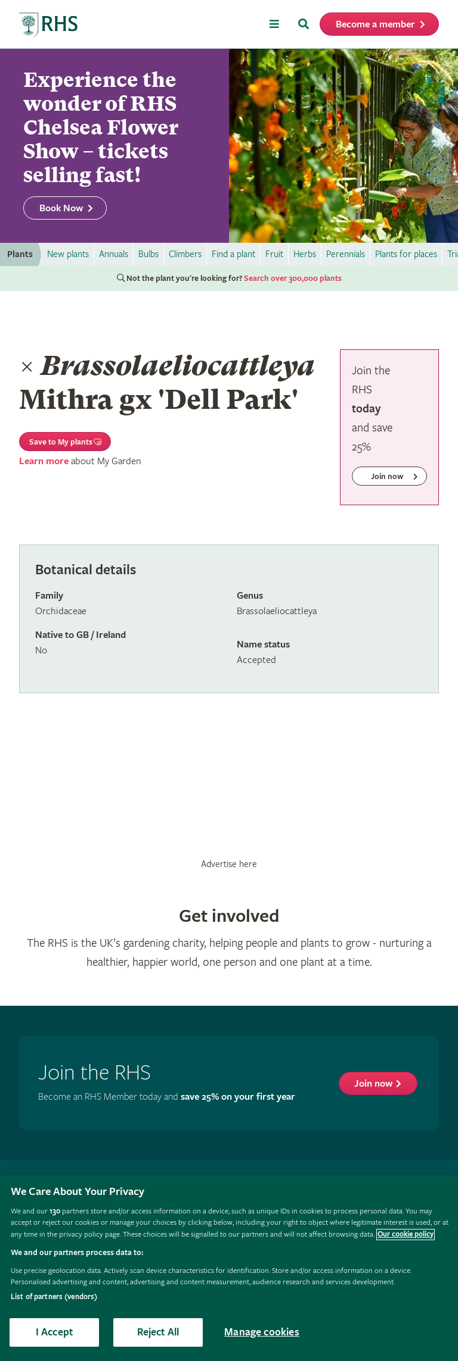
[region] (229, 1268)
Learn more (44, 461)
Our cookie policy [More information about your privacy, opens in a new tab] (405, 1234)
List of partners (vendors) (54, 1297)
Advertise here (229, 864)
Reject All (158, 1332)
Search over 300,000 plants (293, 278)
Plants (20, 254)
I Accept (54, 1332)
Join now (373, 1084)
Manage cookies (261, 1332)
